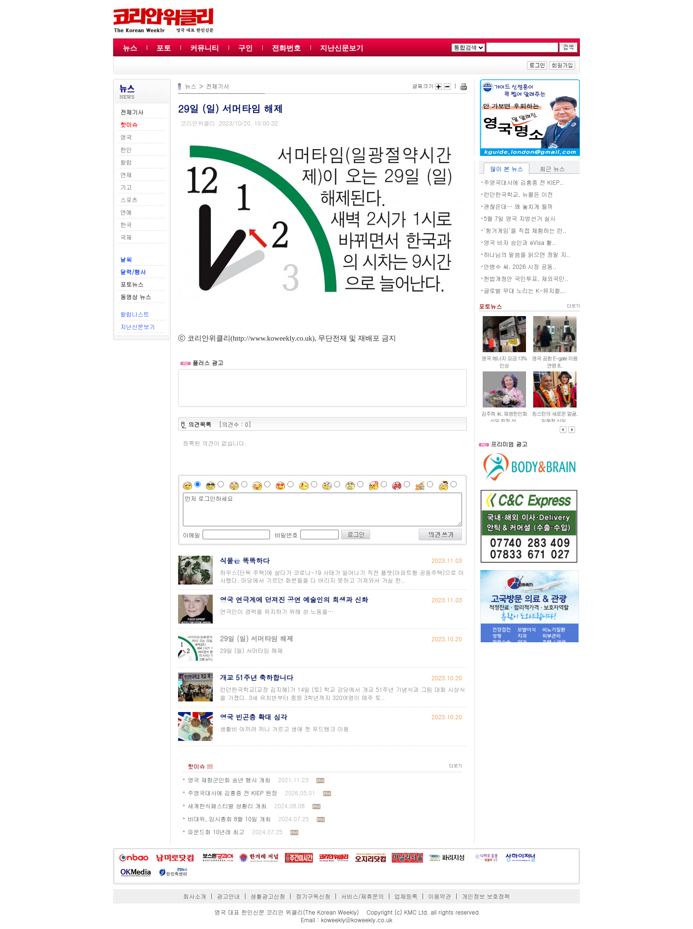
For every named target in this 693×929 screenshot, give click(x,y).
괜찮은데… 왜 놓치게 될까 (518, 206)
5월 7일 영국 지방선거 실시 (520, 218)
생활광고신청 (268, 896)
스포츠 (129, 199)
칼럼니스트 (134, 314)
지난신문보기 (341, 48)
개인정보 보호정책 (486, 896)
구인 (245, 48)
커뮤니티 (204, 48)
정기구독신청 (313, 896)
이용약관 (439, 896)
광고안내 (228, 896)
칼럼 (126, 162)
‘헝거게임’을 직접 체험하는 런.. (525, 230)
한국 (126, 224)
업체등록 (405, 896)
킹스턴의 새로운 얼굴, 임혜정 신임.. (555, 417)
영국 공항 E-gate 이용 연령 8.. (555, 362)
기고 (126, 187)
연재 (126, 174)
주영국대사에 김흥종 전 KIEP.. (524, 182)
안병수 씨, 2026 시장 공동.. (520, 266)
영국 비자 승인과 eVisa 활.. (520, 242)
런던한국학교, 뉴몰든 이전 (518, 194)
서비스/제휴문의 (362, 896)
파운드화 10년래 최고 (216, 831)
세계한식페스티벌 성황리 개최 (227, 806)
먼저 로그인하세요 (322, 509)
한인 (126, 149)
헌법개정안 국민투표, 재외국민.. (526, 278)
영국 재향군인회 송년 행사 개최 (229, 780)
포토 (163, 48)
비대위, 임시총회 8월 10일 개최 (229, 818)
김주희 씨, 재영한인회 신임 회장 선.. (504, 417)
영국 (126, 137)
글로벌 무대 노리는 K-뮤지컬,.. (525, 290)
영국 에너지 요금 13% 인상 (504, 362)
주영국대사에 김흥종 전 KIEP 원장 (232, 793)
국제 (126, 237)
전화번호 (286, 48)
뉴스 (130, 48)
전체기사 (217, 86)
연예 (126, 212)
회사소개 (194, 896)
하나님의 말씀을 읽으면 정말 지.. (527, 254)
